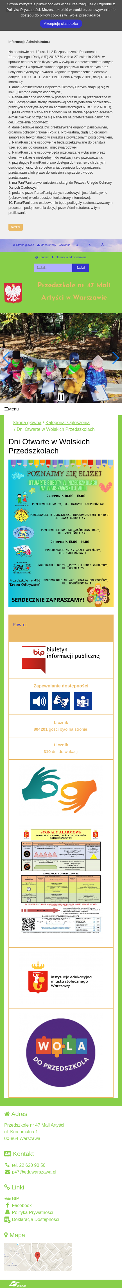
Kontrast (42, 257)
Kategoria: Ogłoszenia (68, 422)
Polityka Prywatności (28, 1212)
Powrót (20, 624)
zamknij (16, 227)
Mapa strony (46, 245)
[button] (6, 358)
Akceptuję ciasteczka (61, 23)
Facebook (18, 1205)
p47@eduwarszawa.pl (30, 1172)
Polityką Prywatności (23, 10)
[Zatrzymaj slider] (61, 397)
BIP (11, 1198)
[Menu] (61, 409)
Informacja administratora (69, 257)
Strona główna (23, 245)
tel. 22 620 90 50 (25, 1165)
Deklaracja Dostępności (31, 1220)
